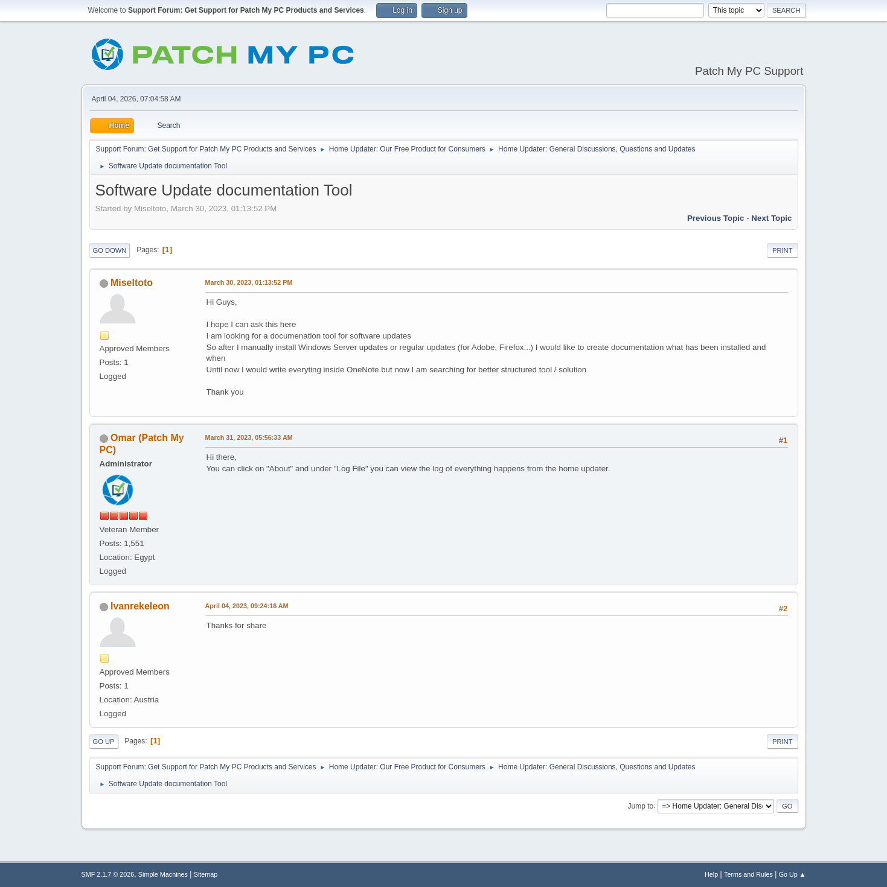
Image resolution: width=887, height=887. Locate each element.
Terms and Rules (748, 874)
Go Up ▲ (792, 874)
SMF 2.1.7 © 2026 (108, 874)
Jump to (641, 805)
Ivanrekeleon (140, 606)
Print (782, 250)
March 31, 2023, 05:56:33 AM (249, 437)
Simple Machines (163, 874)
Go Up (104, 741)
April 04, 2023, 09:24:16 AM (247, 605)
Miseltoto (131, 283)
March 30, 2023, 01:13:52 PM (249, 282)
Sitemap (206, 874)
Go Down (110, 250)
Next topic (771, 218)
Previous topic (716, 218)
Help (711, 874)
